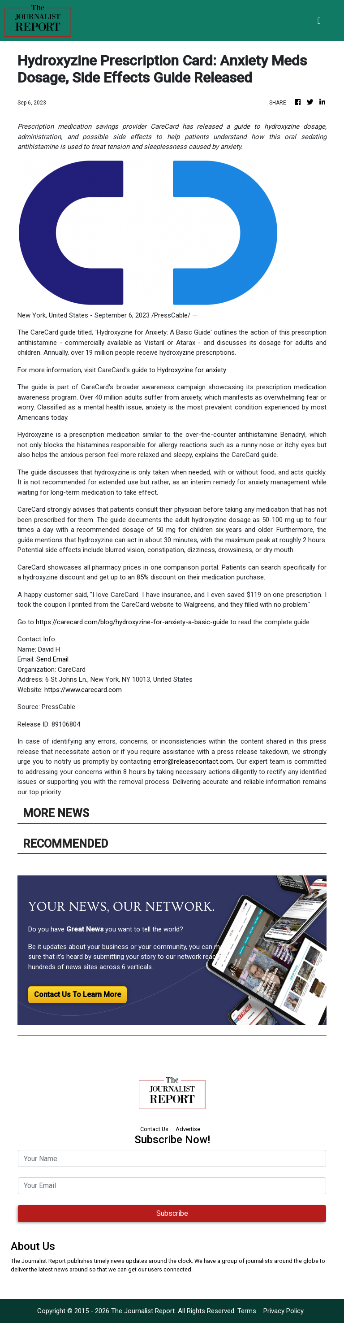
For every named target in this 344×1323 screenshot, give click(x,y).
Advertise (188, 1129)
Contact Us (154, 1129)
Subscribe (172, 1213)
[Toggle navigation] (319, 20)
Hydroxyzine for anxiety (191, 370)
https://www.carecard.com (83, 690)
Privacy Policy (283, 1311)
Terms (246, 1311)
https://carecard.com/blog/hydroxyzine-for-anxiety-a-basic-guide (132, 622)
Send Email (52, 659)
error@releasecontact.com (193, 761)
